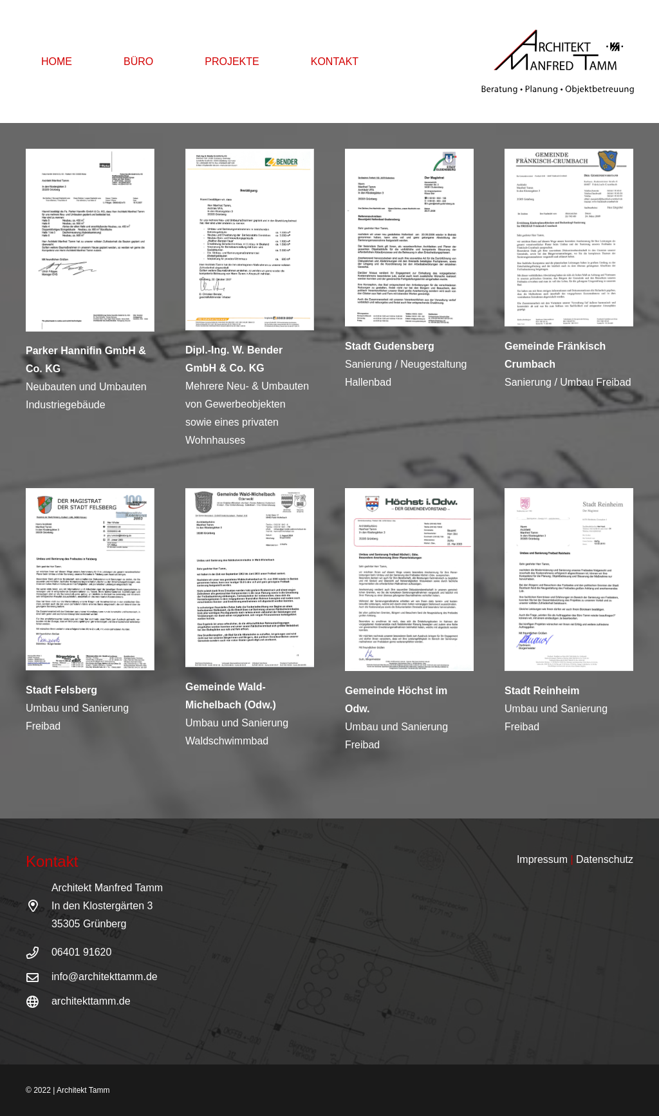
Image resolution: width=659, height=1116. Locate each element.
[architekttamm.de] (38, 1002)
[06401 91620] (38, 953)
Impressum (542, 859)
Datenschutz (604, 859)
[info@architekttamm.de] (38, 977)
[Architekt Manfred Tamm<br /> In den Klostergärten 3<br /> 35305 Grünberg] (38, 906)
